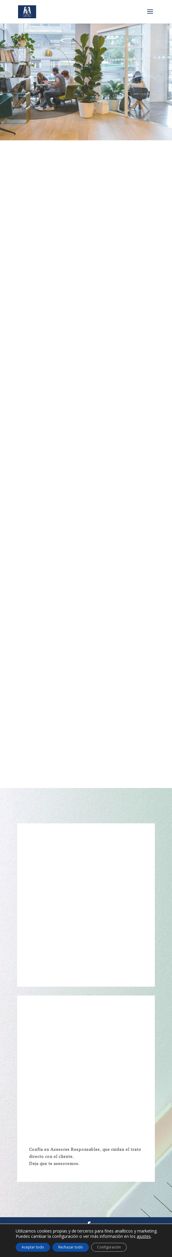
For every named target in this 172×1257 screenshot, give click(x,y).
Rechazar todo (70, 1247)
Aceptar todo (33, 1247)
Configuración (109, 1247)
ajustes (144, 1236)
